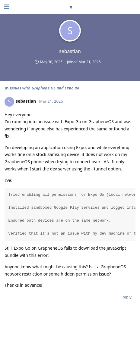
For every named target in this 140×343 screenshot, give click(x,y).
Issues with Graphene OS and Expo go (44, 88)
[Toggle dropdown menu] (70, 7)
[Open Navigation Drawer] (6, 7)
